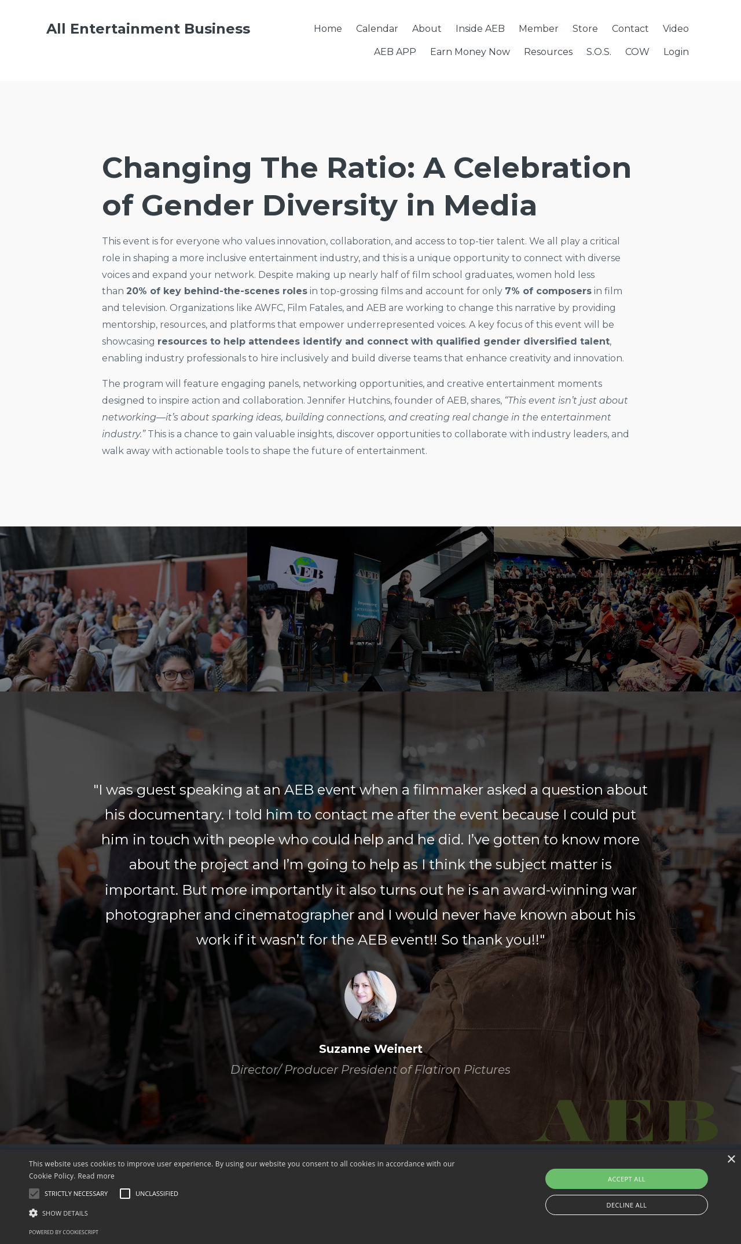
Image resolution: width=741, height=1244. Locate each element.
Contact (630, 28)
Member (539, 28)
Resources (548, 51)
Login (676, 51)
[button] (251, 1213)
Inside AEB (480, 28)
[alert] (370, 1197)
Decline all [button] (627, 1205)
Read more (96, 1176)
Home (328, 28)
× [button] (731, 1159)
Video (676, 28)
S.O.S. (598, 51)
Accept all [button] (626, 1179)
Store (585, 28)
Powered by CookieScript (63, 1232)
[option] (370, 917)
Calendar (377, 28)
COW (637, 51)
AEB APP (395, 51)
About (427, 28)
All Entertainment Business (148, 28)
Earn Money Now (470, 51)
